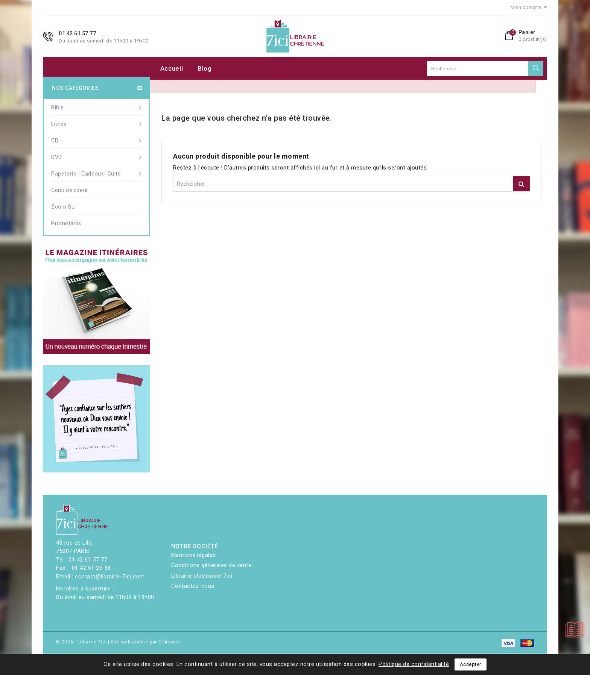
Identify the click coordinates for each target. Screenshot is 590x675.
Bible (96, 107)
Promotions (66, 223)
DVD (96, 157)
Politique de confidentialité (414, 664)
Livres (96, 124)
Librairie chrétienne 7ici (202, 575)
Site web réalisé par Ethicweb (145, 642)
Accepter (470, 664)
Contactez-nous (192, 586)
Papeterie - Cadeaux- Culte (96, 174)
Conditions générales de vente (211, 565)
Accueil (171, 68)
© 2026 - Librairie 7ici (82, 642)
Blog (205, 68)
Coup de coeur (69, 190)
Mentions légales (193, 555)
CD (96, 140)
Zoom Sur (64, 207)
